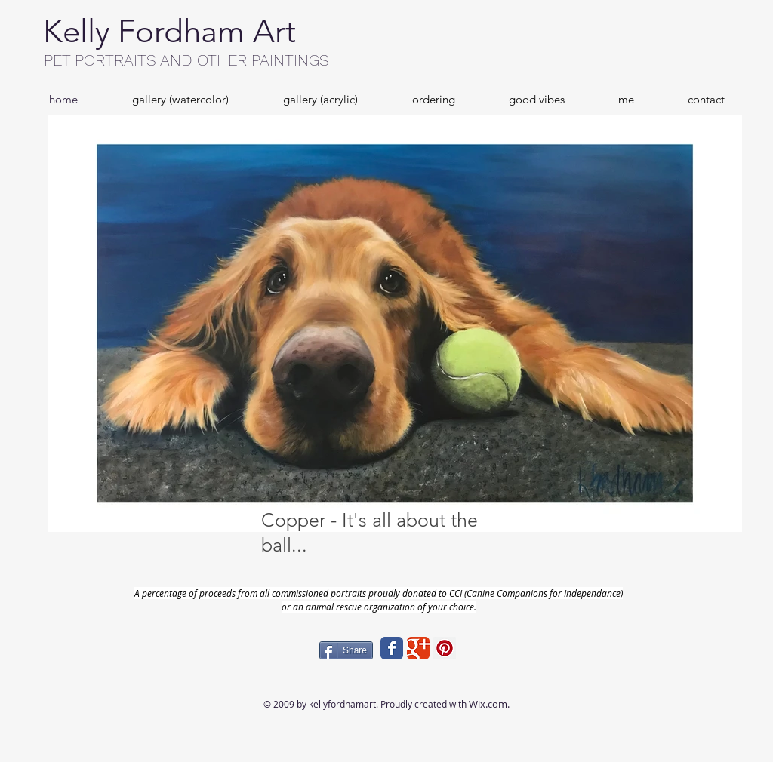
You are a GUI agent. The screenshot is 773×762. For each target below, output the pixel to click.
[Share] (346, 650)
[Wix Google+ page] (418, 648)
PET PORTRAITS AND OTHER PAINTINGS (186, 60)
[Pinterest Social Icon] (444, 648)
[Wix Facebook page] (391, 648)
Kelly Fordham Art (169, 31)
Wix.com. (489, 704)
